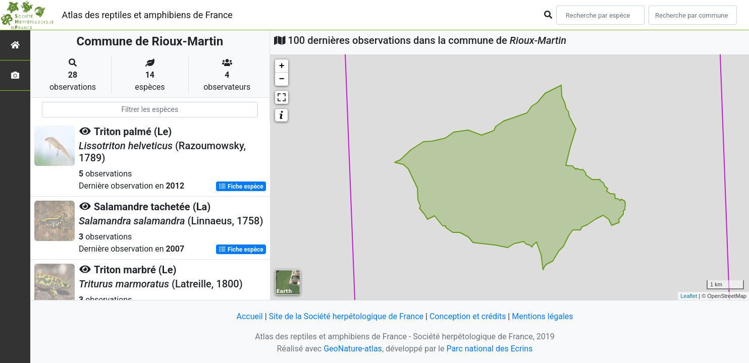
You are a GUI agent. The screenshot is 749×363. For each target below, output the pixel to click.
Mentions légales (542, 316)
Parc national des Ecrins (489, 348)
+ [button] (282, 66)
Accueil (249, 316)
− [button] (282, 79)
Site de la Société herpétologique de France (346, 316)
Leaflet (688, 296)
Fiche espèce (241, 186)
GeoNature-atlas (353, 348)
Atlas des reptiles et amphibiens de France (147, 15)
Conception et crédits (468, 316)
